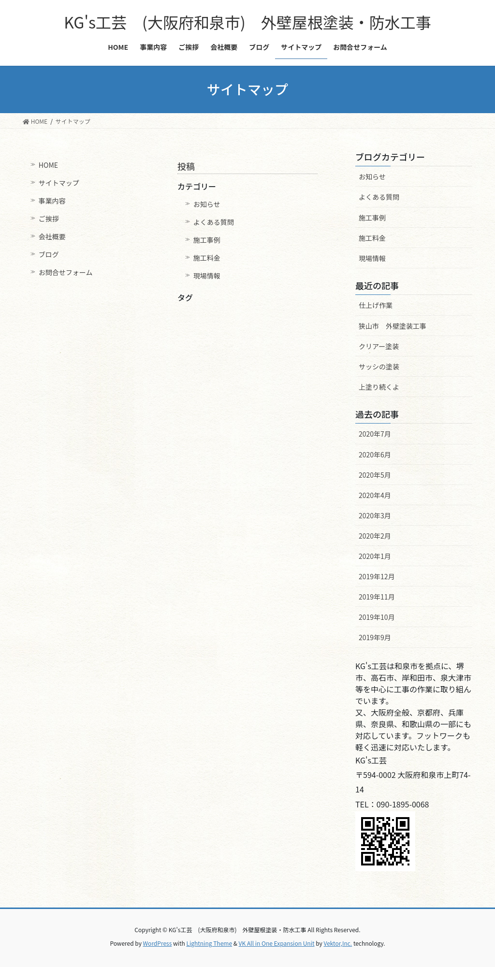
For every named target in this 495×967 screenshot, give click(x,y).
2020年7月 (375, 434)
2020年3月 (375, 515)
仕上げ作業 (376, 305)
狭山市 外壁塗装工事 (392, 326)
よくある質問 (213, 222)
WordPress (157, 943)
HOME (48, 165)
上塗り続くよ (379, 387)
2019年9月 (375, 637)
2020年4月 (375, 495)
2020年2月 (375, 536)
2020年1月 (375, 556)
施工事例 (206, 240)
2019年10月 (377, 617)
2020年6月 (375, 454)
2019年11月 (377, 596)
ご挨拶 (49, 218)
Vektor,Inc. (337, 943)
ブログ (49, 254)
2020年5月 (375, 475)
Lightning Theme (209, 943)
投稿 (186, 166)
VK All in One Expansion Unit (277, 943)
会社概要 (52, 236)
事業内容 (52, 200)
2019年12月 (377, 576)
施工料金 (206, 258)
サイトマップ (59, 183)
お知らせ (206, 204)
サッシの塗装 (379, 366)
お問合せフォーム (66, 272)
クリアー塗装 (379, 346)
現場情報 (206, 275)
